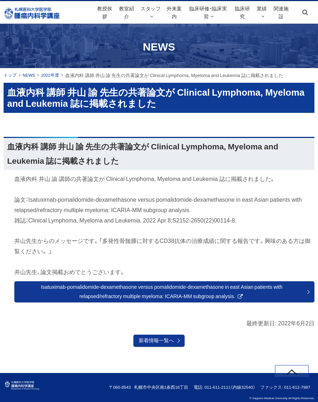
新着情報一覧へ (156, 343)
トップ (11, 75)
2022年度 (53, 75)
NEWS (31, 75)
